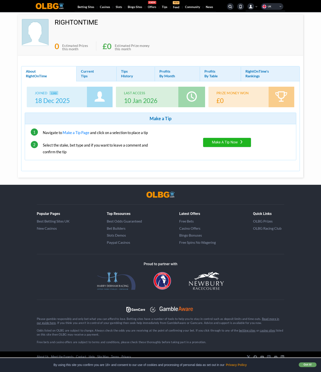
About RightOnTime (36, 73)
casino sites (267, 330)
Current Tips (87, 73)
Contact (81, 356)
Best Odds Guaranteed (124, 221)
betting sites (247, 330)
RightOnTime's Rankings (257, 73)
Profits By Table (211, 73)
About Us (43, 356)
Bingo (135, 7)
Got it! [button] (308, 364)
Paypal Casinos (118, 242)
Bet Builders (116, 228)
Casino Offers (189, 228)
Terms (115, 356)
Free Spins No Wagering (197, 242)
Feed (176, 5)
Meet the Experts (62, 356)
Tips (164, 7)
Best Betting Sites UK (53, 221)
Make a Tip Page (76, 132)
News (209, 7)
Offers (152, 5)
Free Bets (186, 221)
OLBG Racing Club (267, 228)
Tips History (127, 73)
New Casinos (47, 228)
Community (192, 7)
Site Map (103, 356)
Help (92, 356)
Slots (119, 7)
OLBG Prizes (263, 221)
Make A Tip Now (227, 142)
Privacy (126, 356)
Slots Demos (116, 235)
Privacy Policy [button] (236, 365)
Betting (86, 7)
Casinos (105, 7)
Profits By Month (167, 73)
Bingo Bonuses (190, 235)
